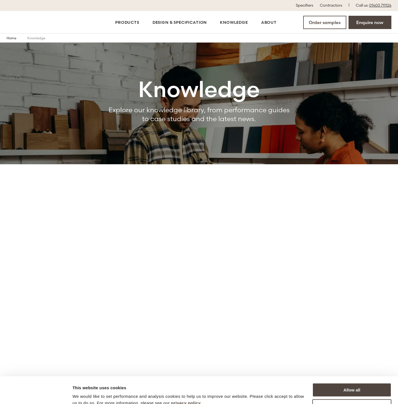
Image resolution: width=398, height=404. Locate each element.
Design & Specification (180, 22)
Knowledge (234, 22)
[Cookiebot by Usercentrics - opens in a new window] (36, 393)
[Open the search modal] (286, 22)
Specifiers (304, 5)
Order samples (325, 22)
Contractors (331, 5)
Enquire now (369, 22)
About (269, 22)
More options (352, 381)
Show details (85, 393)
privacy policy (186, 378)
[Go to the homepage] (25, 22)
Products (127, 22)
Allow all (352, 365)
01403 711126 (380, 5)
